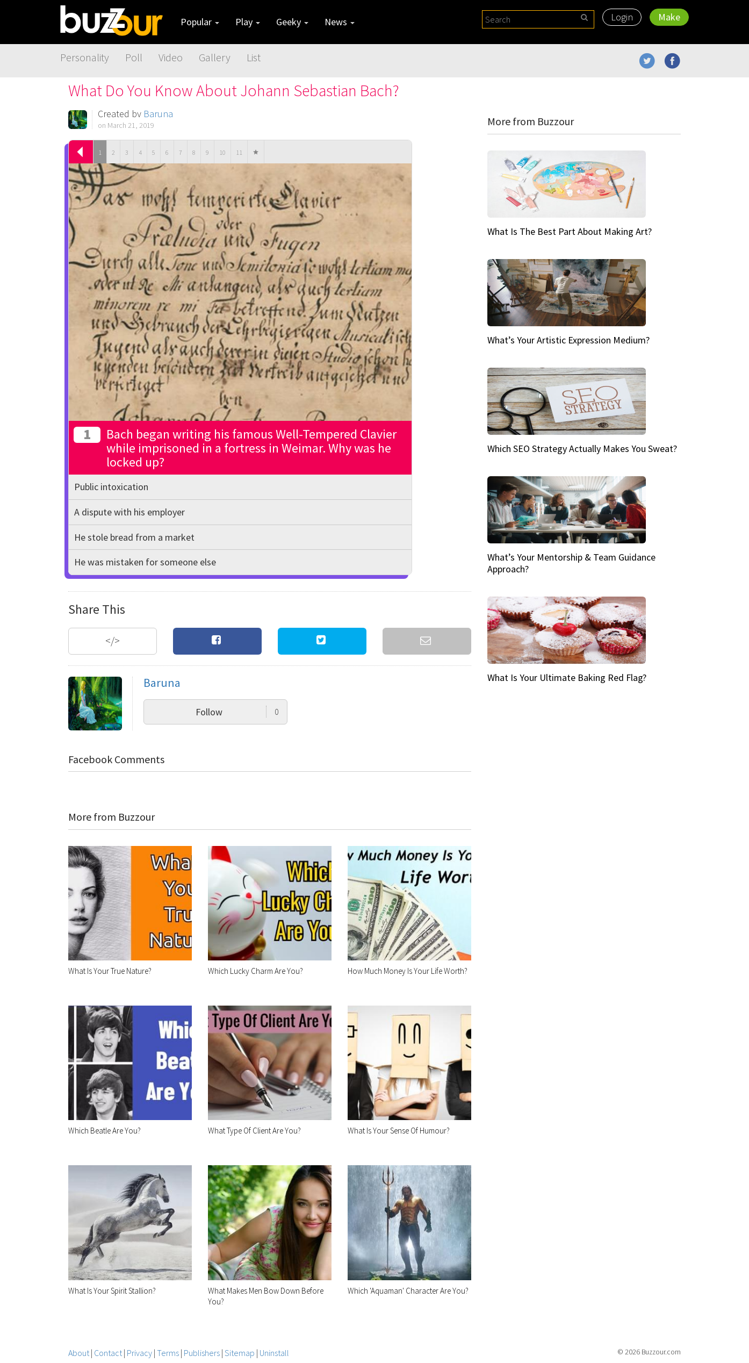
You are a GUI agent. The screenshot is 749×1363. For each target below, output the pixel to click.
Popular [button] (200, 22)
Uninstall (274, 1352)
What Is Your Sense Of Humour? (399, 1130)
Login (622, 17)
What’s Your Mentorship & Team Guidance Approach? (571, 563)
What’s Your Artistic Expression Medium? (568, 340)
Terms (168, 1352)
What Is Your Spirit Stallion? (112, 1291)
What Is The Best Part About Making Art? (569, 231)
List (254, 57)
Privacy (139, 1352)
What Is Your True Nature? (110, 971)
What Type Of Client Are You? (254, 1130)
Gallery (215, 57)
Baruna (158, 113)
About (78, 1352)
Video (171, 57)
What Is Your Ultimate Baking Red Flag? (566, 677)
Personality (84, 57)
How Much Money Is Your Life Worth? (407, 971)
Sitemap (240, 1352)
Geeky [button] (292, 22)
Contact (108, 1352)
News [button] (340, 22)
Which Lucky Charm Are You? (255, 971)
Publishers (202, 1352)
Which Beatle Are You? (104, 1130)
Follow (237, 712)
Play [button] (247, 22)
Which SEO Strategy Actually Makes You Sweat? (582, 448)
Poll (133, 57)
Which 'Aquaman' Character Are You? (408, 1291)
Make (669, 17)
